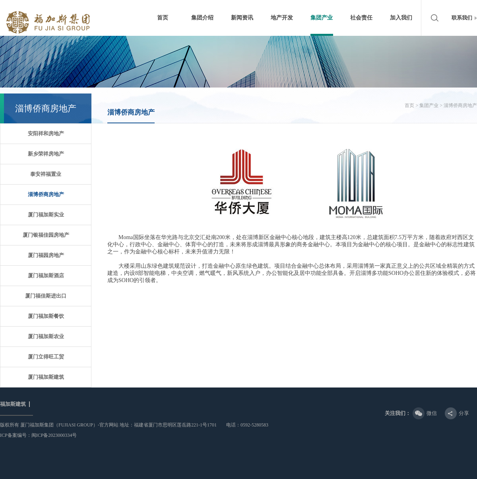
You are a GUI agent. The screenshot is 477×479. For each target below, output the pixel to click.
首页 (162, 18)
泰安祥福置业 (45, 174)
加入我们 (401, 18)
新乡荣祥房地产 (46, 154)
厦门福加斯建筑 (46, 377)
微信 (432, 413)
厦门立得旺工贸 (46, 357)
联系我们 (462, 18)
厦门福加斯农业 (46, 336)
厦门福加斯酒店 (46, 275)
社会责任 (361, 18)
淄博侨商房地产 (46, 194)
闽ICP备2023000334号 (54, 435)
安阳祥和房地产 (46, 133)
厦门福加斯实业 (46, 215)
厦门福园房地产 (46, 255)
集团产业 (321, 18)
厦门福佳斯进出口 (45, 296)
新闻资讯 (242, 18)
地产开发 (282, 18)
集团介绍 (202, 18)
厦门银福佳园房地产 (46, 235)
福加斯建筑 (13, 404)
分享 (464, 413)
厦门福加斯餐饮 (46, 316)
